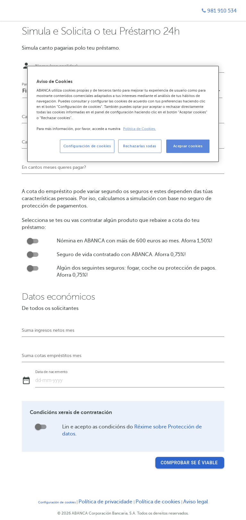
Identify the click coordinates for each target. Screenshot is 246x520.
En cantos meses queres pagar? (54, 167)
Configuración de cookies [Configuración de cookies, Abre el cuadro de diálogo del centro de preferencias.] (87, 146)
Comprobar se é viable (189, 462)
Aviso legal (195, 502)
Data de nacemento (51, 372)
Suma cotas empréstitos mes (51, 355)
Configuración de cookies (57, 502)
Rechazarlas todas (139, 146)
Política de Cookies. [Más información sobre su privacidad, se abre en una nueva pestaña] (139, 128)
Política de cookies (158, 502)
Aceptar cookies (188, 146)
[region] (123, 113)
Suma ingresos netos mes (48, 330)
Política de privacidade (106, 502)
